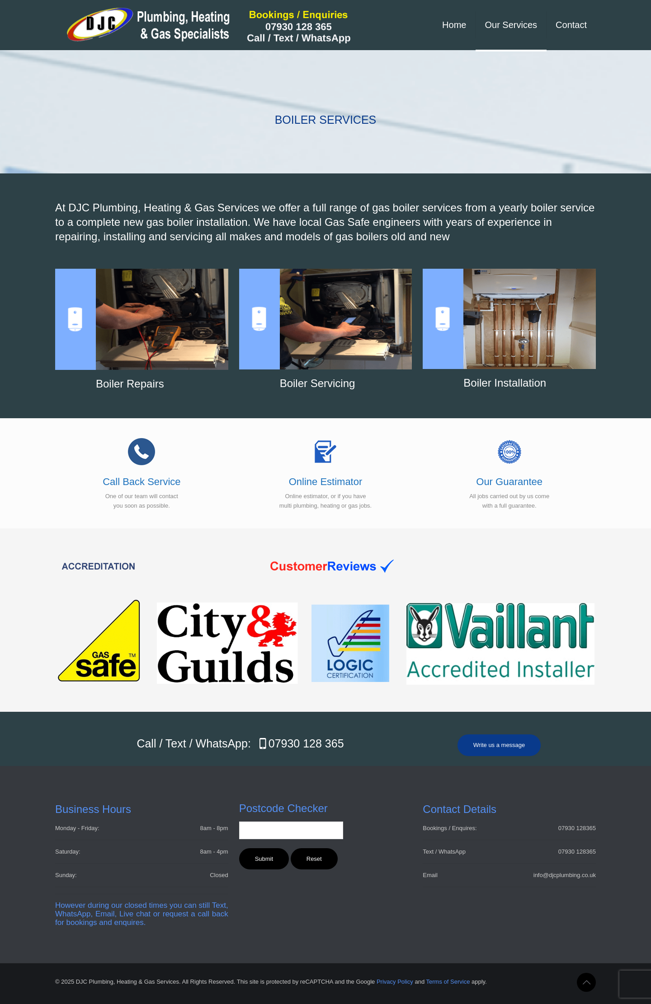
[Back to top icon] (586, 982)
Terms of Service (448, 981)
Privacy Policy (395, 981)
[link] (230, 566)
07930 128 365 (299, 743)
